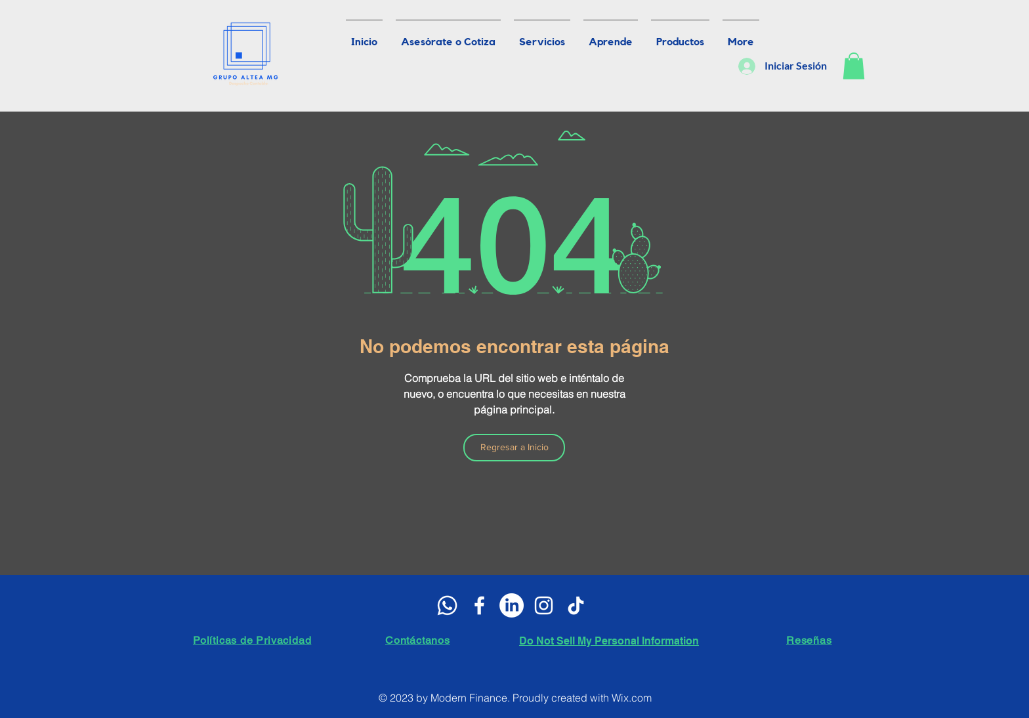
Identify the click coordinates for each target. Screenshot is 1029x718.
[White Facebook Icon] (479, 605)
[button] (854, 66)
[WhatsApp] (447, 605)
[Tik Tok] (576, 605)
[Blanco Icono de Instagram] (544, 605)
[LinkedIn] (511, 605)
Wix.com (632, 697)
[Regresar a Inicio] (514, 447)
